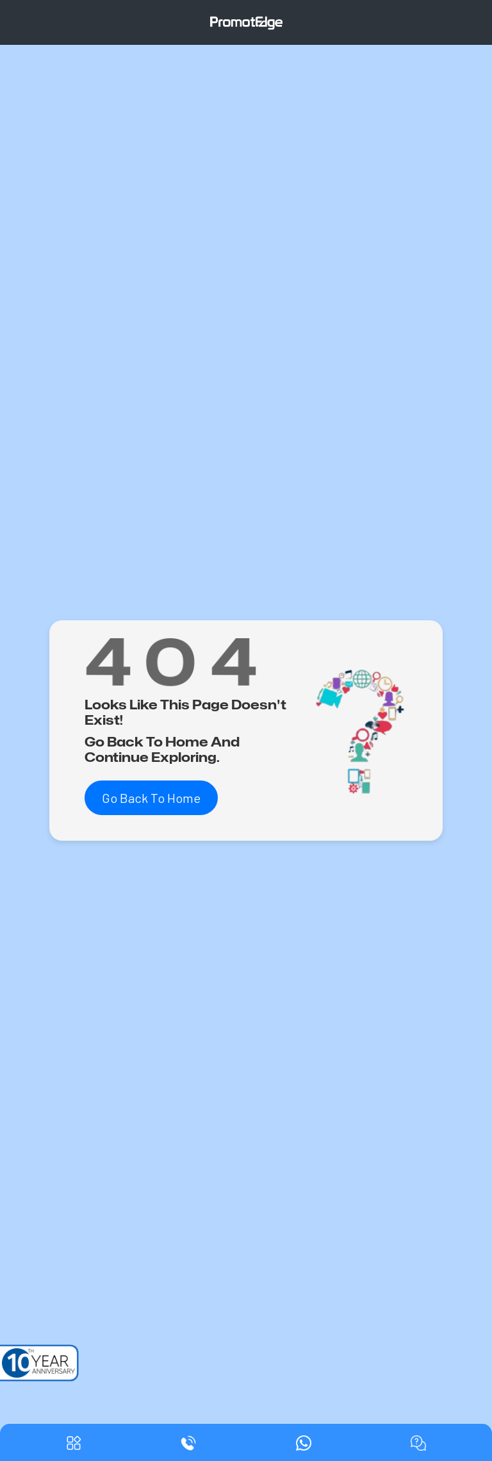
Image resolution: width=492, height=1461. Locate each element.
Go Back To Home (151, 797)
